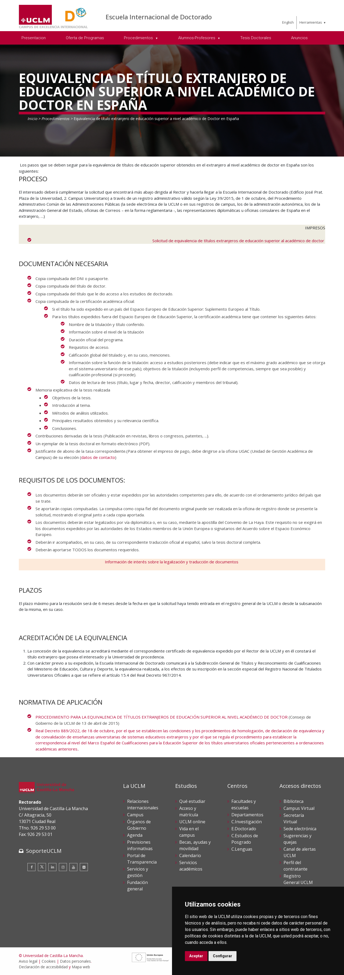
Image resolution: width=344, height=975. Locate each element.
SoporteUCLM (44, 850)
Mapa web (81, 966)
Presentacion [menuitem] (34, 37)
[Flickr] (84, 867)
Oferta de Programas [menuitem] (85, 37)
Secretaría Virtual (294, 818)
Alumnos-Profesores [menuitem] (197, 37)
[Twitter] (42, 867)
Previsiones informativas (140, 845)
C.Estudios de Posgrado (244, 839)
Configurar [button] (222, 956)
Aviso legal (28, 961)
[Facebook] (31, 867)
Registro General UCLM (298, 879)
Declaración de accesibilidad (43, 966)
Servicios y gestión (137, 872)
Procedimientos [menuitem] (139, 37)
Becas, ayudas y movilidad (195, 845)
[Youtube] (73, 867)
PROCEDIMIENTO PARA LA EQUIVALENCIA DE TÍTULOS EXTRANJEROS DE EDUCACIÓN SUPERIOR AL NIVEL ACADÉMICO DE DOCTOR (161, 717)
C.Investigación (246, 822)
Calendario (190, 855)
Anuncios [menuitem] (299, 37)
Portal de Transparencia (142, 859)
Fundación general (137, 885)
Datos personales (75, 961)
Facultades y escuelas (243, 804)
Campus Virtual (299, 808)
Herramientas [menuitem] (310, 22)
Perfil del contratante (295, 866)
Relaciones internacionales (142, 804)
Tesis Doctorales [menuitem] (255, 37)
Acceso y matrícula (188, 811)
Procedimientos (55, 118)
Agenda (134, 835)
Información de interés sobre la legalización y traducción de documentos (172, 561)
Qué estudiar (192, 801)
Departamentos (247, 815)
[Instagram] (63, 867)
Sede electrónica (300, 829)
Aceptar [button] (196, 956)
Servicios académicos (190, 866)
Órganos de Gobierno (139, 825)
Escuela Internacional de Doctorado (159, 16)
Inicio (32, 118)
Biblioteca (293, 801)
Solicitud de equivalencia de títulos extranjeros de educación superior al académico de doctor (238, 240)
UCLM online (192, 822)
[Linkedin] (52, 867)
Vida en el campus (189, 832)
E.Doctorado (243, 829)
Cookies (49, 961)
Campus (135, 815)
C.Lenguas (241, 849)
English (288, 22)
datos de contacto (98, 457)
